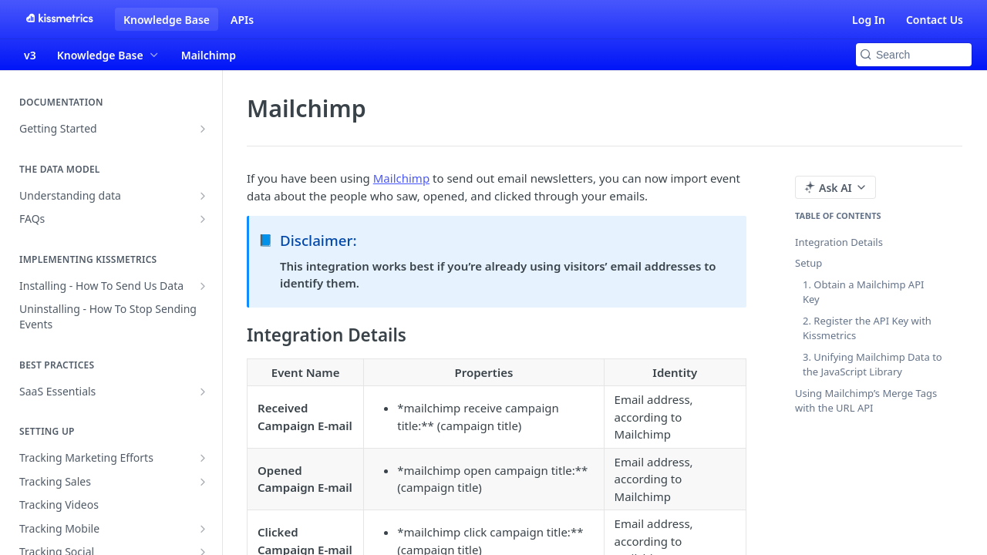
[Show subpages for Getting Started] (203, 129)
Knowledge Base (166, 19)
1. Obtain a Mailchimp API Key (863, 292)
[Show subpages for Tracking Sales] (203, 482)
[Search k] (914, 54)
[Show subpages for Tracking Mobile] (203, 529)
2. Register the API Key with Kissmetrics (867, 328)
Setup (808, 263)
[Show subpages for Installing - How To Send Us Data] (203, 286)
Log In (868, 19)
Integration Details (839, 242)
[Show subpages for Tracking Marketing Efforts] (203, 458)
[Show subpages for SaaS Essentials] (203, 391)
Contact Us (934, 19)
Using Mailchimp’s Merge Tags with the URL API (866, 400)
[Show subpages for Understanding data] (203, 196)
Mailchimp (401, 178)
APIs (242, 19)
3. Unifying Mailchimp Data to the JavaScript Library (872, 364)
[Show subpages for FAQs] (203, 219)
